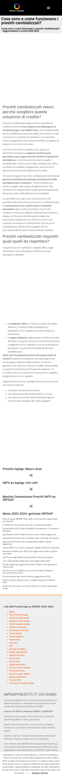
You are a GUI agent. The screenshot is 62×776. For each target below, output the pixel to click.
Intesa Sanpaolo (16, 636)
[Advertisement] (31, 71)
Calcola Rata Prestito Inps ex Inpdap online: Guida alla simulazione (31, 538)
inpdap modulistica (17, 677)
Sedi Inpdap (14, 661)
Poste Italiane (15, 633)
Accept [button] (28, 773)
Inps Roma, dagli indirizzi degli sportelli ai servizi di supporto (28, 557)
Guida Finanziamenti (18, 652)
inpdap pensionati (17, 664)
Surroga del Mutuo (17, 649)
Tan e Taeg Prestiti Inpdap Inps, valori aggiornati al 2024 (26, 561)
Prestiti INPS (15, 680)
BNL (11, 646)
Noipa (11, 611)
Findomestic (14, 639)
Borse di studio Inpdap (19, 674)
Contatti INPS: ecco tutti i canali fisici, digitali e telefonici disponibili (31, 548)
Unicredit (13, 643)
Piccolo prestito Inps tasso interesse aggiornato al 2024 (27, 576)
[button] (48, 7)
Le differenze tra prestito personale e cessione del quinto (27, 525)
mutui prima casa (16, 655)
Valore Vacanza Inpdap (19, 624)
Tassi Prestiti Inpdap (18, 615)
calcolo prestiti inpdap (19, 618)
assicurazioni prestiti (18, 630)
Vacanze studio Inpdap (19, 621)
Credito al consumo (18, 627)
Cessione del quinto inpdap (21, 683)
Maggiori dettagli (40, 773)
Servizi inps (14, 658)
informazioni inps (17, 671)
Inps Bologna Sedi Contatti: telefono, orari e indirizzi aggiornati (29, 534)
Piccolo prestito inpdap (19, 667)
